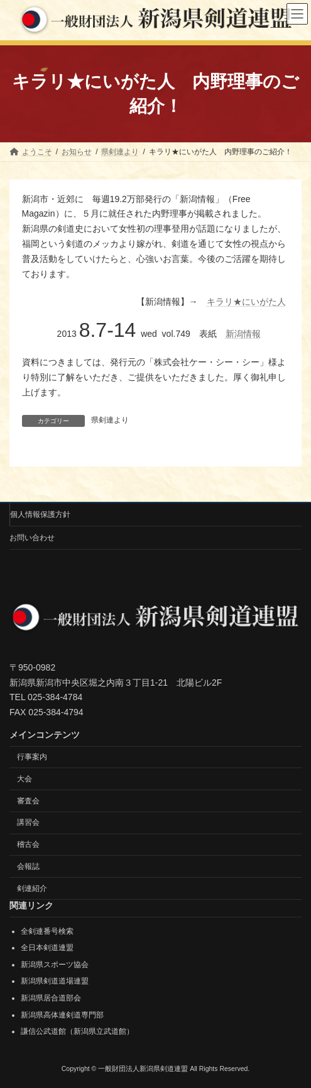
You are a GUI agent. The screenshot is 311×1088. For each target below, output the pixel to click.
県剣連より (110, 420)
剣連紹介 (32, 887)
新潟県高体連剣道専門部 (62, 1014)
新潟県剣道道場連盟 (55, 981)
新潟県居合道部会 (51, 998)
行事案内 (32, 756)
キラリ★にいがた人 (246, 302)
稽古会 (28, 844)
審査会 (28, 800)
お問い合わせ (32, 537)
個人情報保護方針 (40, 514)
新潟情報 (243, 334)
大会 (24, 778)
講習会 (28, 822)
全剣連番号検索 (47, 930)
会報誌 (28, 866)
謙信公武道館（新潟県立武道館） (77, 1031)
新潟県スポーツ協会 (55, 964)
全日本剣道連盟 (47, 947)
